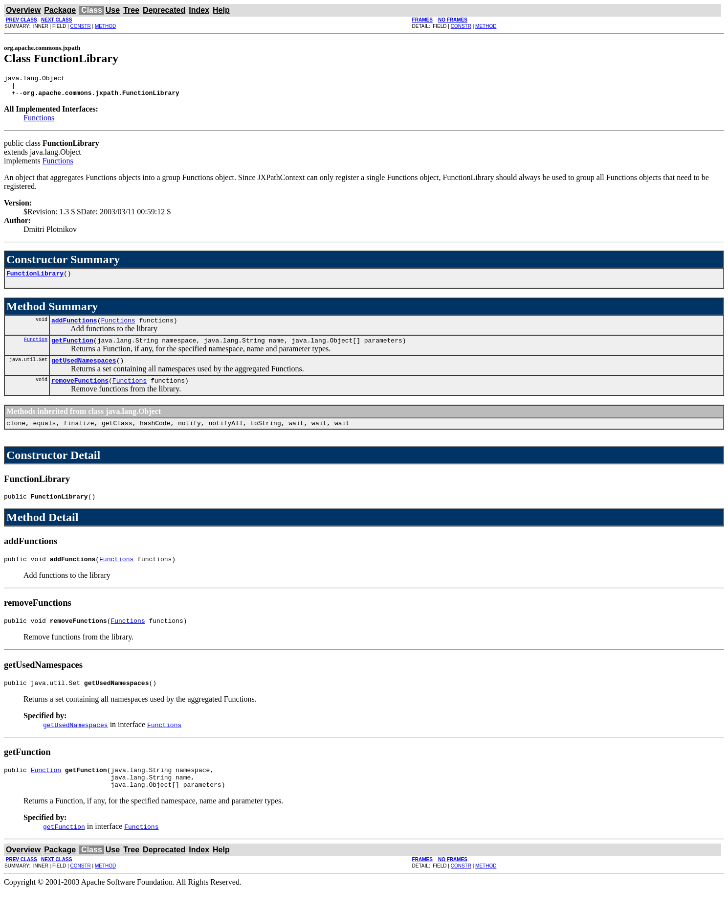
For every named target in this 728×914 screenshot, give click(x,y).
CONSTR (80, 26)
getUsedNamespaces (83, 370)
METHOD (105, 26)
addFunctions (74, 327)
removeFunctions (80, 392)
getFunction (72, 348)
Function (35, 347)
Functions (38, 122)
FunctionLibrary (35, 278)
